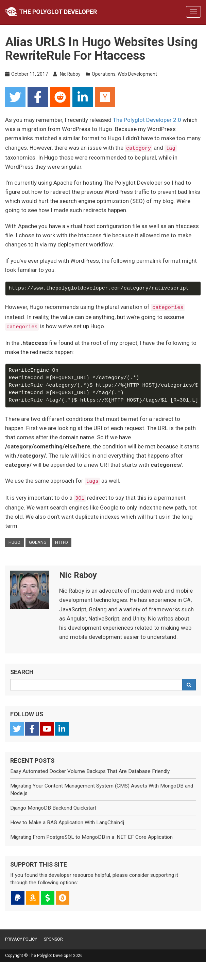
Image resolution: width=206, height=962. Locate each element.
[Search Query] (96, 684)
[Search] (189, 684)
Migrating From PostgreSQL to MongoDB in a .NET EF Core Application (91, 837)
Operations (104, 74)
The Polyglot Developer (51, 11)
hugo (14, 542)
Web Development (137, 74)
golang (38, 542)
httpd (61, 542)
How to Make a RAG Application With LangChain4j (67, 822)
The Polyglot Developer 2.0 (147, 119)
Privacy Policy (21, 939)
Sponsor (53, 939)
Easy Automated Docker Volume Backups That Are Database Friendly (90, 771)
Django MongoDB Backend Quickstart (53, 808)
